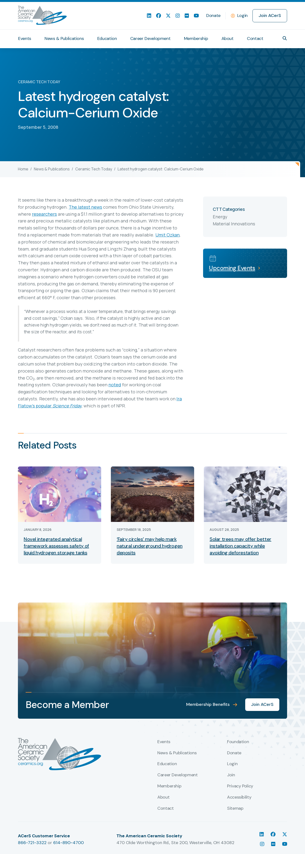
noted (114, 385)
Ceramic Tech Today (93, 169)
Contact (255, 38)
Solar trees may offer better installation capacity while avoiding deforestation (240, 546)
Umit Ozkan (167, 235)
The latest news (85, 207)
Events (24, 38)
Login (242, 15)
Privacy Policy (240, 786)
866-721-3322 (32, 843)
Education (107, 38)
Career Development (150, 38)
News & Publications (64, 38)
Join (231, 775)
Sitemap (235, 808)
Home (23, 169)
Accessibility (239, 797)
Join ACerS (270, 15)
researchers (44, 214)
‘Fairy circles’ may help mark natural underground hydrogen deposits (150, 546)
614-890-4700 (68, 843)
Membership (196, 38)
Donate (213, 15)
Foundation (238, 742)
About (227, 38)
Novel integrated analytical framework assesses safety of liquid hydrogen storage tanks (56, 546)
